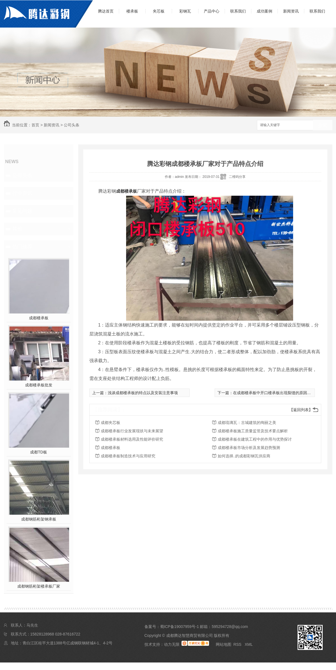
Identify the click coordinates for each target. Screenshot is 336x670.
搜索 (322, 125)
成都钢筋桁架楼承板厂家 (38, 586)
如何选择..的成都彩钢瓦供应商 (244, 456)
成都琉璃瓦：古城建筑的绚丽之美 (247, 422)
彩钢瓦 (185, 11)
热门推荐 (22, 246)
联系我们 (238, 11)
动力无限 (172, 644)
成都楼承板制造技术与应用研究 (128, 456)
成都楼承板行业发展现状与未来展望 (132, 431)
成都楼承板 (38, 318)
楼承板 (132, 11)
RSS (237, 644)
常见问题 (22, 211)
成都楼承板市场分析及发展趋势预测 (249, 447)
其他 (17, 229)
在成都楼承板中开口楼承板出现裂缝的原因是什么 (276, 393)
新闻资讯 (291, 11)
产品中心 (211, 11)
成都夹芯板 (110, 422)
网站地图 (223, 644)
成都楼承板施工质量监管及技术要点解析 (253, 431)
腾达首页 (106, 11)
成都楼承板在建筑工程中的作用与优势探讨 (255, 439)
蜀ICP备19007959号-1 (179, 626)
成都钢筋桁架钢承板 (38, 519)
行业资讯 (22, 193)
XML (249, 644)
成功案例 (264, 11)
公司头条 (71, 125)
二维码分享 (237, 177)
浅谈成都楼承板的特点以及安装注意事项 (143, 393)
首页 (35, 125)
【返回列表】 (301, 410)
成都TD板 (38, 452)
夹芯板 (159, 11)
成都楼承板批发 (38, 385)
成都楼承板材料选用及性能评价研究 (132, 439)
